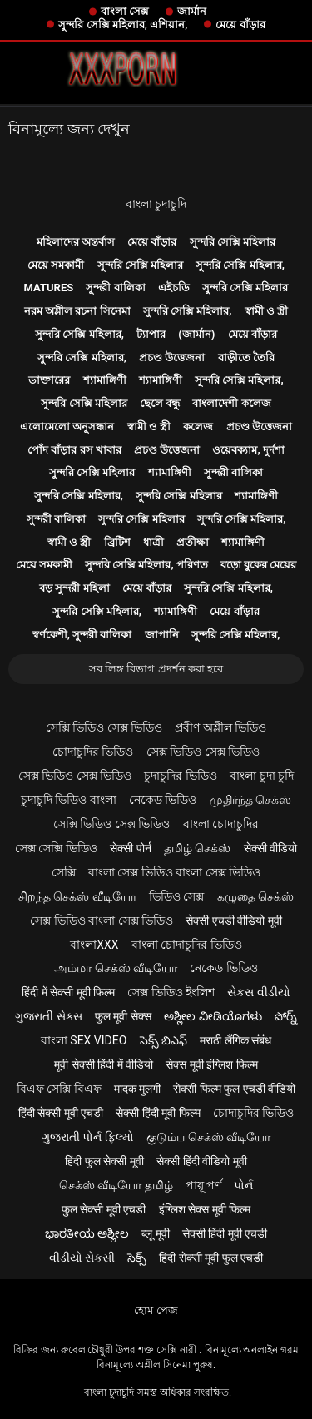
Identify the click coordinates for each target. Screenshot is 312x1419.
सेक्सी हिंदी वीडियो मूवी (201, 1161)
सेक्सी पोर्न (130, 848)
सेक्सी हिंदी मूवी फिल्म (158, 1112)
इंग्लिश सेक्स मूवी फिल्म (204, 1209)
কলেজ (198, 426)
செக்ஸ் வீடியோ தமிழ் (116, 1185)
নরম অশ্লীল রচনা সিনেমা (77, 311)
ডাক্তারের (49, 380)
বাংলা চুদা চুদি (262, 775)
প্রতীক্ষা (192, 542)
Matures (49, 287)
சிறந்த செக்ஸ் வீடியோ (77, 896)
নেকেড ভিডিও (162, 799)
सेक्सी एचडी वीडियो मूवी (233, 920)
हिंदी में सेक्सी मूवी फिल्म (68, 992)
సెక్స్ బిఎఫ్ (163, 1040)
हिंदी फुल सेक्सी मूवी (104, 1161)
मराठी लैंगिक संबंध (235, 1040)
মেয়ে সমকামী (55, 265)
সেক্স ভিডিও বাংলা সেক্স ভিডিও (101, 920)
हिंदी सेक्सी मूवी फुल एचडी (211, 1257)
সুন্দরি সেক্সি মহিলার (232, 242)
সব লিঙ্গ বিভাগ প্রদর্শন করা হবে (156, 668)
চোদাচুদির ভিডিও (92, 751)
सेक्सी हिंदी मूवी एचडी (224, 1233)
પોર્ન (243, 1185)
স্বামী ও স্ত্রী (266, 311)
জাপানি (162, 634)
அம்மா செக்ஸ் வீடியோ (115, 968)
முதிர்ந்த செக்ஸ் (250, 799)
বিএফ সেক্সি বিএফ (59, 1088)
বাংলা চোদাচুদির (221, 824)
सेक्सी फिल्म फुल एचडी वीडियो (234, 1088)
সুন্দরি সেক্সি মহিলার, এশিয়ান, (122, 24)
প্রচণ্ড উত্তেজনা (172, 357)
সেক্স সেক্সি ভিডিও (56, 848)
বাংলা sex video (84, 1040)
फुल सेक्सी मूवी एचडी (104, 1209)
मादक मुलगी (137, 1088)
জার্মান (191, 11)
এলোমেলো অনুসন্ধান (67, 426)
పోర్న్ (286, 1016)
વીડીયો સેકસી (82, 1257)
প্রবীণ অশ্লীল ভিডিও (220, 727)
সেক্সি (64, 872)
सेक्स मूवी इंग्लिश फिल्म (211, 1064)
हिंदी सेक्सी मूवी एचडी (60, 1112)
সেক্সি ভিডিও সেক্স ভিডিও (104, 727)
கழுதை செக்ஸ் (255, 896)
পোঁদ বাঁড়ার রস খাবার (74, 450)
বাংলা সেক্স (125, 11)
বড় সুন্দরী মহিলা (74, 588)
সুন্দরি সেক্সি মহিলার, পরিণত (146, 564)
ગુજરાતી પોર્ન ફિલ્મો (88, 1137)
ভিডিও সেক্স (176, 896)
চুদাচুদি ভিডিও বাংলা (68, 799)
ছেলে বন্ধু (160, 403)
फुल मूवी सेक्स (123, 1016)
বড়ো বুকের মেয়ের (258, 564)
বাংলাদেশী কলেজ (231, 403)
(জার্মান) (196, 334)
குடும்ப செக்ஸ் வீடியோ (208, 1137)
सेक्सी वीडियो (270, 848)
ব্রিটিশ (117, 542)
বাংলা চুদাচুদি (156, 204)
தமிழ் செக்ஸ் (197, 848)
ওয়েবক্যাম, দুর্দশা (248, 450)
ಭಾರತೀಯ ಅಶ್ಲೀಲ (87, 1233)
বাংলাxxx (94, 944)
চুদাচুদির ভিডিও (180, 775)
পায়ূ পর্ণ (203, 1185)
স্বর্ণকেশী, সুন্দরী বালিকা (82, 634)
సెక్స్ (136, 1257)
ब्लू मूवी (155, 1233)
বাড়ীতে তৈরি (246, 357)
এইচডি (174, 287)
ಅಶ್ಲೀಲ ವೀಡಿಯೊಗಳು (212, 1016)
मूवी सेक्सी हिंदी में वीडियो (103, 1064)
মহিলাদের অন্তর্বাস (76, 242)
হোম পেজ (155, 1310)
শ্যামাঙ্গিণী (104, 380)
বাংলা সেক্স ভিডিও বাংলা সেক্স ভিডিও (174, 872)
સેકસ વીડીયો (258, 992)
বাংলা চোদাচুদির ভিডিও (186, 944)
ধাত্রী (153, 542)
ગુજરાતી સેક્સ (48, 1016)
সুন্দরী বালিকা (115, 287)
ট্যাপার (151, 334)
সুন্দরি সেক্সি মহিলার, (240, 265)
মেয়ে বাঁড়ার (240, 24)
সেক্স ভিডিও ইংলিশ (171, 992)
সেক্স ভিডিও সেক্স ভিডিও (203, 751)
